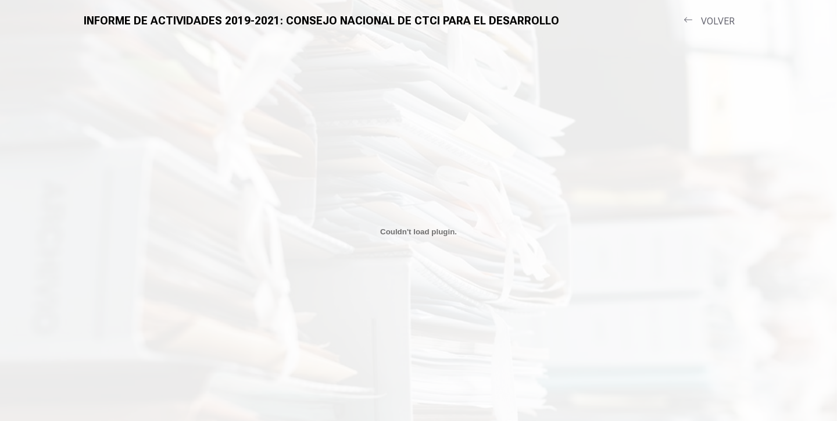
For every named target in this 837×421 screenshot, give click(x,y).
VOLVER (709, 21)
